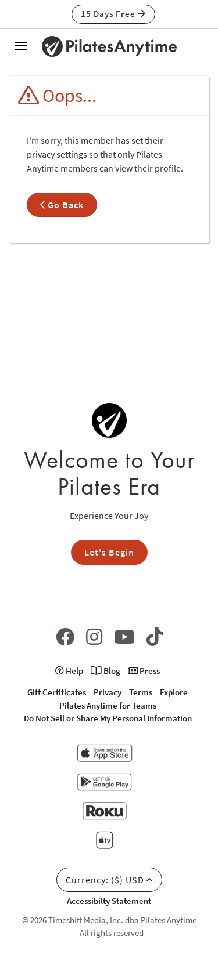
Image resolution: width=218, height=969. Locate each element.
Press (144, 670)
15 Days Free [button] (113, 13)
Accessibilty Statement (109, 900)
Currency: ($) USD (109, 879)
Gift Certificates (56, 692)
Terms (140, 692)
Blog (105, 670)
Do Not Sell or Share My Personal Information (108, 718)
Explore (174, 692)
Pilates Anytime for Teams (107, 705)
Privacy (107, 692)
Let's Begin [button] (109, 552)
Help (69, 670)
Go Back (62, 205)
